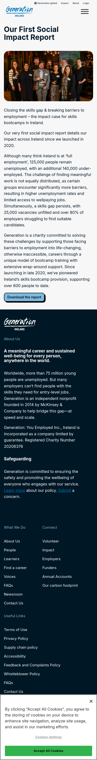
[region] (48, 727)
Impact (65, 3)
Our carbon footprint (60, 585)
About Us (12, 541)
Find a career (15, 567)
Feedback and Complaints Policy (32, 665)
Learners (11, 558)
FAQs (8, 585)
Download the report (24, 297)
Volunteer (50, 541)
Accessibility (15, 656)
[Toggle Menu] (85, 11)
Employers (51, 558)
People (10, 550)
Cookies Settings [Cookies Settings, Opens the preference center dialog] (48, 737)
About (76, 3)
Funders (49, 567)
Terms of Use (15, 629)
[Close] (91, 701)
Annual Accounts (57, 576)
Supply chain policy (21, 647)
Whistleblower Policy (22, 674)
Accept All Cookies (48, 751)
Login (86, 3)
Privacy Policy (16, 638)
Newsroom (13, 594)
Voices (9, 576)
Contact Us (13, 603)
